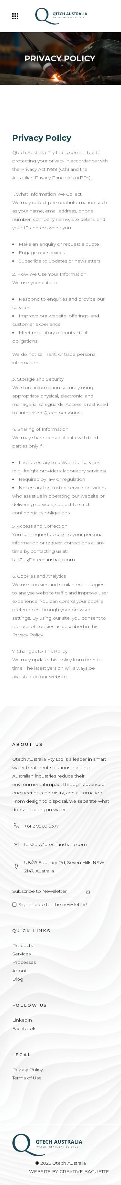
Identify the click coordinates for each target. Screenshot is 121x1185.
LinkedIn (22, 1020)
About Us (27, 744)
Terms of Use (27, 1078)
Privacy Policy (27, 1069)
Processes (24, 962)
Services (21, 954)
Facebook (23, 1028)
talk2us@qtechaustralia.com (43, 559)
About (19, 971)
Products (22, 945)
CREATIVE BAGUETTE (84, 1171)
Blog (17, 979)
